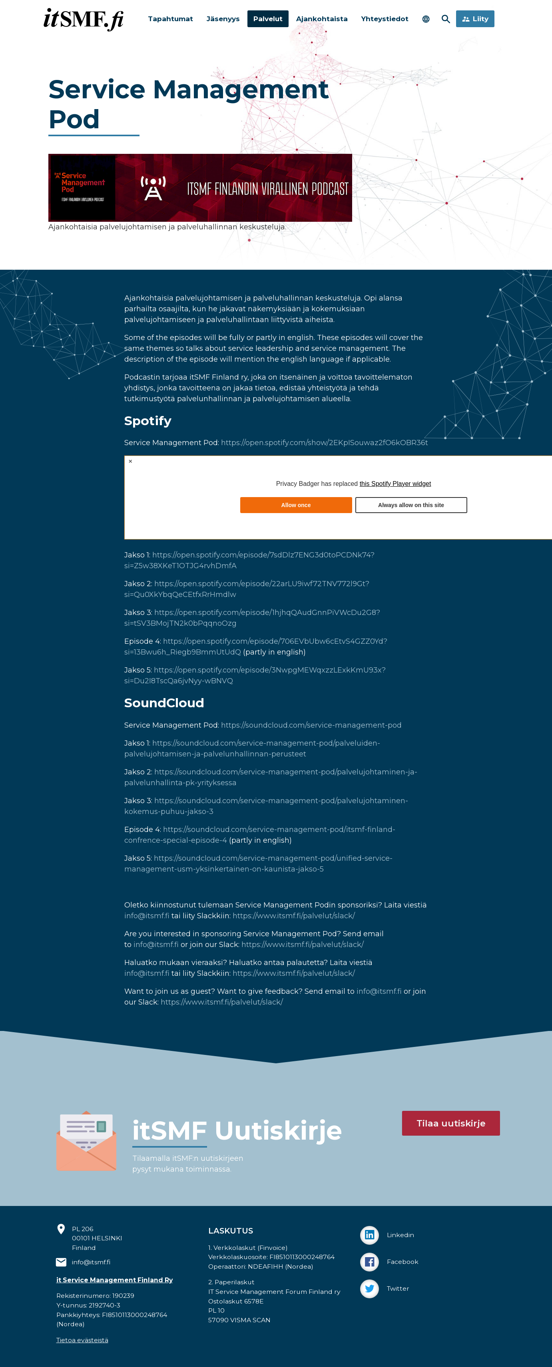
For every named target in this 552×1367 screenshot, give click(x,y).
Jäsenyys (222, 18)
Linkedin (387, 1235)
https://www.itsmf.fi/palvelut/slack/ (294, 915)
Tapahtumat (168, 18)
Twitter (384, 1288)
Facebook (389, 1262)
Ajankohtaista (324, 18)
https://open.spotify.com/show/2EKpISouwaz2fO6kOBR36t (324, 442)
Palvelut (269, 18)
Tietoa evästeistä (82, 1340)
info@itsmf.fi (146, 915)
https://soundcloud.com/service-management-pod (311, 725)
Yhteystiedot (389, 18)
